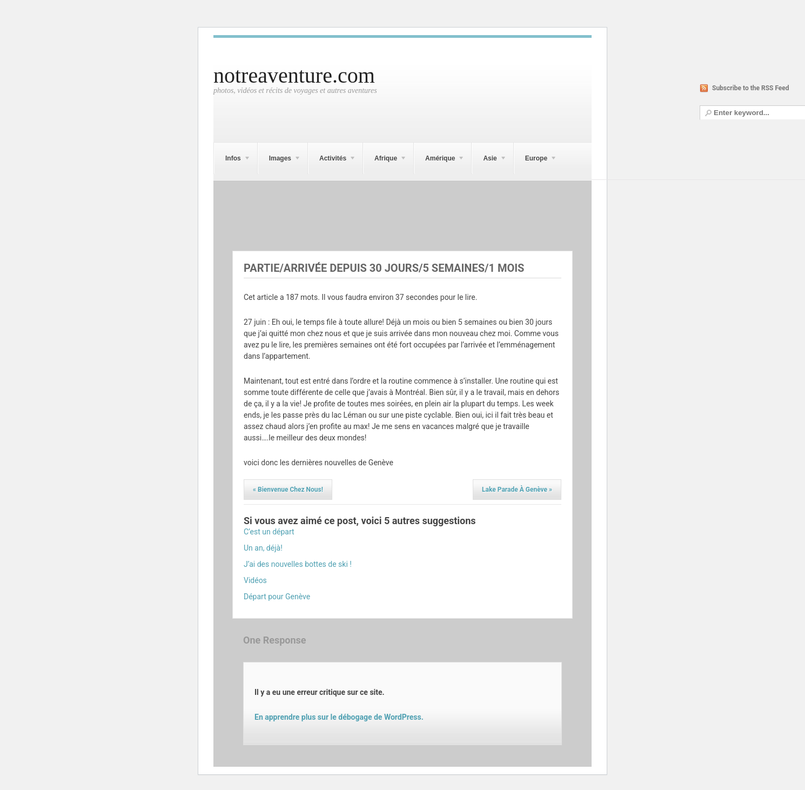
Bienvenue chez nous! (288, 489)
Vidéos (255, 580)
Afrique (385, 160)
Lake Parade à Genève (517, 489)
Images (279, 160)
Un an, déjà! (263, 548)
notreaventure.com (294, 75)
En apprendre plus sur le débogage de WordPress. (339, 717)
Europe (535, 160)
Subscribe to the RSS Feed (750, 88)
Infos (232, 160)
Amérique (439, 160)
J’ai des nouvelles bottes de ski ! (298, 564)
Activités (332, 160)
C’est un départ (269, 531)
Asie (489, 160)
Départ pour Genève (277, 596)
